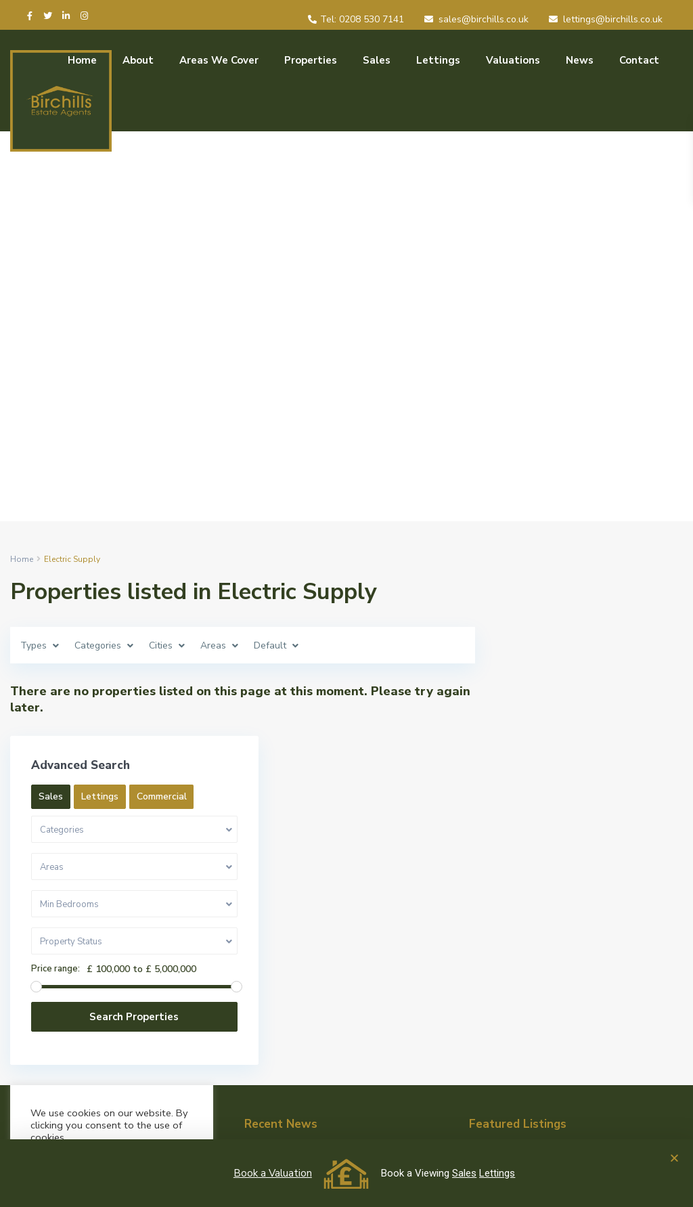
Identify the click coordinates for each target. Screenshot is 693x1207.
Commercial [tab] (549, 665)
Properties (310, 60)
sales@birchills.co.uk (484, 19)
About (138, 60)
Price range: (540, 837)
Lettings (438, 60)
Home (82, 60)
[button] (674, 1158)
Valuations (513, 60)
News (580, 60)
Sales (376, 60)
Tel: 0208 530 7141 (362, 19)
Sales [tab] (536, 637)
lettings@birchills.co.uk (613, 19)
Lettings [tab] (585, 637)
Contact (639, 60)
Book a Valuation (272, 1173)
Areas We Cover (219, 60)
